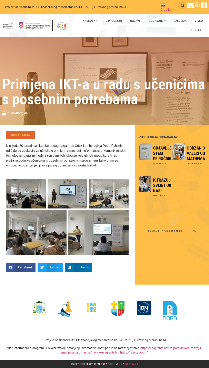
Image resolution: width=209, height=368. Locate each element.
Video (199, 21)
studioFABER (131, 364)
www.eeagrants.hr (106, 352)
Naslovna (90, 21)
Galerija (180, 21)
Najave (135, 21)
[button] (182, 5)
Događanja (157, 21)
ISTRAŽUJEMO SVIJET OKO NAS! (166, 185)
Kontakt (197, 30)
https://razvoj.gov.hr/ (133, 352)
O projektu (114, 21)
